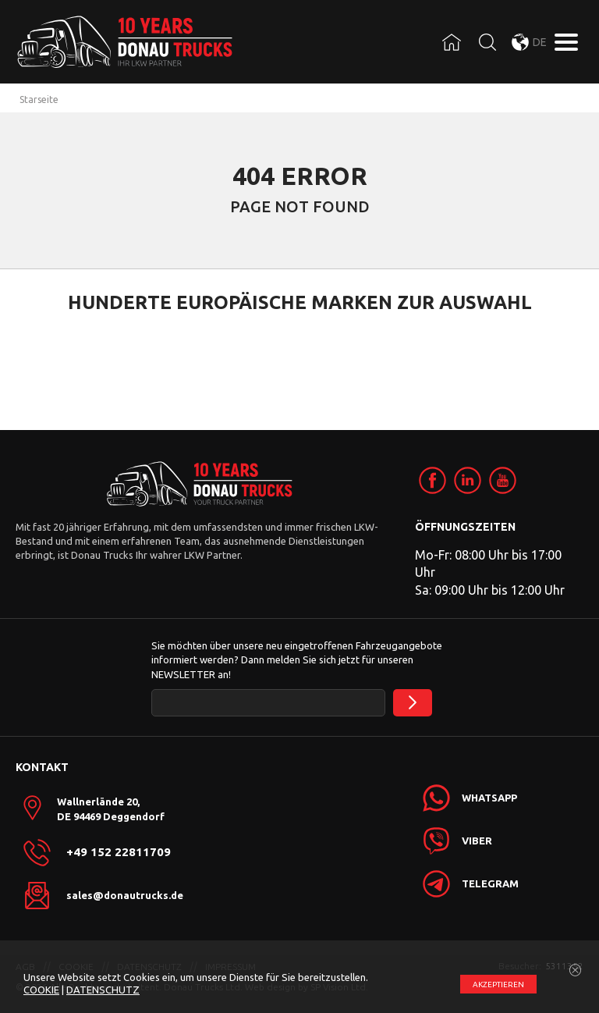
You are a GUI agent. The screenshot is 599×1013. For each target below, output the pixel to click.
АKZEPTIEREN (498, 984)
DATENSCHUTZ (103, 989)
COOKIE (41, 989)
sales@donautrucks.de (124, 895)
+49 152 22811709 (118, 852)
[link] (432, 480)
